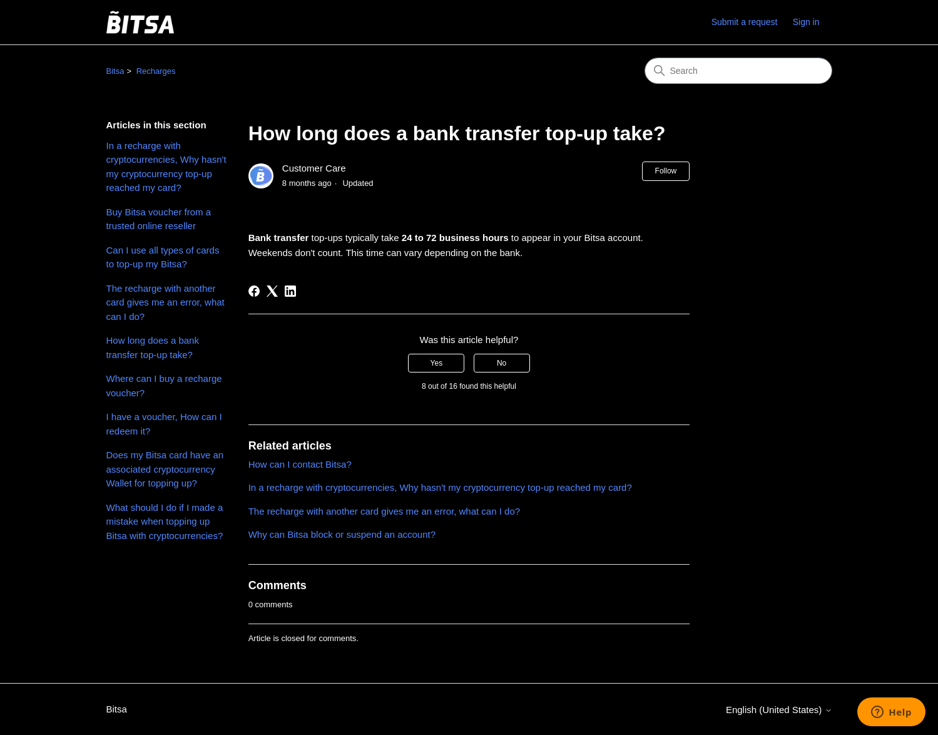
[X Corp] (272, 291)
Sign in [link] (806, 22)
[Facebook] (254, 291)
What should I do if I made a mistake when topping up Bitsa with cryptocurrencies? (164, 521)
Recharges (156, 71)
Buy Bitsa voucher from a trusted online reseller (159, 219)
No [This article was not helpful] (501, 363)
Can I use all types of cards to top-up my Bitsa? (163, 257)
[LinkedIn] (290, 291)
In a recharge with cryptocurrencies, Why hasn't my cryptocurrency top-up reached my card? (166, 166)
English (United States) (779, 709)
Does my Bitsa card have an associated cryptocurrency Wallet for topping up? (165, 469)
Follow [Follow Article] (666, 171)
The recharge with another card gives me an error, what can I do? (165, 302)
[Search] (738, 70)
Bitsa (115, 71)
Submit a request (744, 22)
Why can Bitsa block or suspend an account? (342, 534)
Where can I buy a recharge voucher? (164, 385)
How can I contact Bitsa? (300, 464)
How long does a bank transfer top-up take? (152, 347)
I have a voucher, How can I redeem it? (164, 423)
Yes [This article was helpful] (437, 363)
